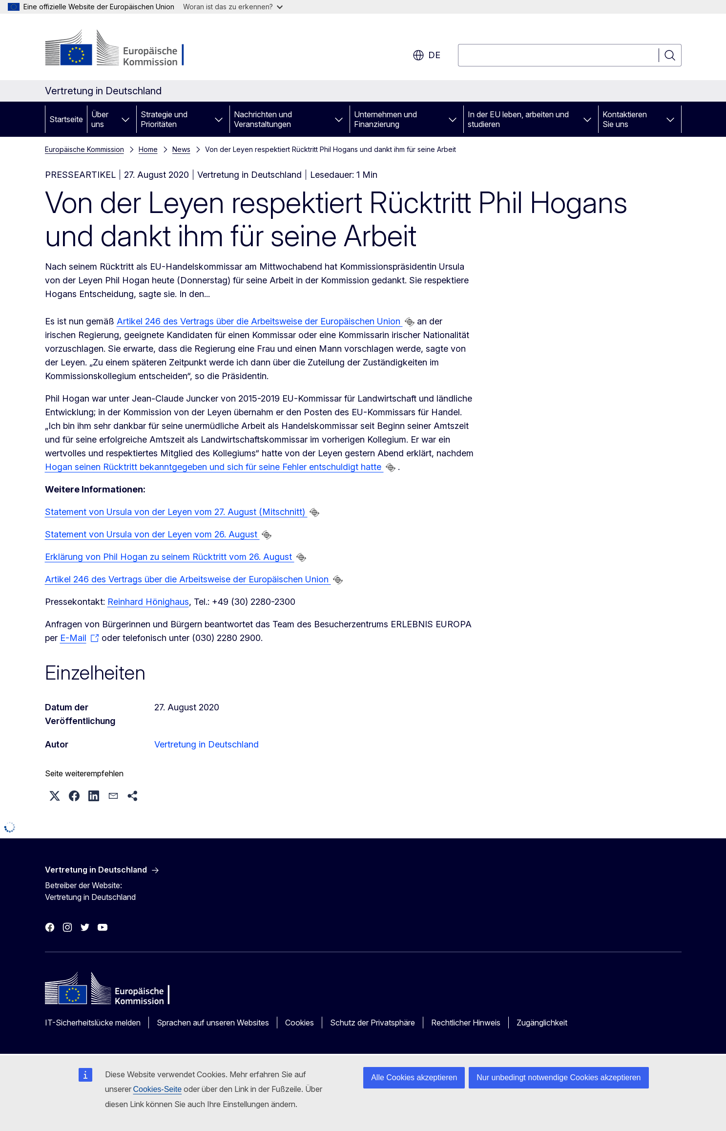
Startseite (66, 119)
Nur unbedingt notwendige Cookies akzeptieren (559, 1077)
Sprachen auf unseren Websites (213, 1022)
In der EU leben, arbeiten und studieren (518, 119)
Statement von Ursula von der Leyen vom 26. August (152, 534)
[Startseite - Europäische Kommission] (124, 48)
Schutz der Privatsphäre (372, 1022)
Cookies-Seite (157, 1089)
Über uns (99, 119)
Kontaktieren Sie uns (624, 119)
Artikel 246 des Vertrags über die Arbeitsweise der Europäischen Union (260, 321)
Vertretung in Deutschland (206, 744)
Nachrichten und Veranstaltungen (263, 119)
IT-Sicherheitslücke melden (93, 1022)
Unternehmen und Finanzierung (385, 119)
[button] (54, 796)
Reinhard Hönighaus (148, 602)
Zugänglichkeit (542, 1022)
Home (148, 149)
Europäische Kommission (84, 149)
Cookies (299, 1022)
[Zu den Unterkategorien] (125, 119)
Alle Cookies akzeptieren (414, 1077)
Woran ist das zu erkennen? (233, 6)
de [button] (426, 55)
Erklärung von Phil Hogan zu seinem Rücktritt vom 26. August (169, 557)
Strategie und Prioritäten (164, 119)
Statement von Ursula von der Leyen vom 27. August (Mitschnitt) (176, 512)
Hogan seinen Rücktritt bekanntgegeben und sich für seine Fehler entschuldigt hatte (214, 467)
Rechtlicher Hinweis (465, 1022)
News (181, 149)
